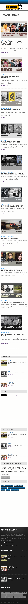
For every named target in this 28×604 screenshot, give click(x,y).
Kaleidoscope (4, 300)
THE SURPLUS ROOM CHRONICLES (10, 110)
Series (16, 592)
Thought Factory (15, 490)
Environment (10, 360)
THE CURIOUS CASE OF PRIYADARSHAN (11, 270)
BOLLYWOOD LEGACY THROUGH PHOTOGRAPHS (10, 77)
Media (11, 485)
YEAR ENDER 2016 (9, 597)
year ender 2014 (5, 485)
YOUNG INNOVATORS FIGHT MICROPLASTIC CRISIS (17, 362)
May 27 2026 (10, 374)
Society (9, 487)
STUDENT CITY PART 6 (12, 383)
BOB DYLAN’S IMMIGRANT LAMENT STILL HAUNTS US (12, 334)
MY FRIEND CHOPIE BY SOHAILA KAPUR (16, 373)
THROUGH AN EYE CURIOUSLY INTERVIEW (12, 174)
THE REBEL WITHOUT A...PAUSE (9, 238)
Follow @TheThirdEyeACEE (13, 395)
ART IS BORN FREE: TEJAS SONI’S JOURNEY (12, 302)
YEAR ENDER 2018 (16, 487)
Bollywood (3, 268)
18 (16, 349)
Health (3, 490)
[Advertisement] (14, 412)
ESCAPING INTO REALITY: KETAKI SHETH (12, 206)
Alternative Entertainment (8, 172)
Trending (3, 140)
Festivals (3, 74)
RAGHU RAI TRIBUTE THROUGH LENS (11, 142)
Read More (4, 52)
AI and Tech (4, 487)
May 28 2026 (10, 365)
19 (18, 349)
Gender (8, 490)
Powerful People (5, 40)
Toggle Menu (14, 2)
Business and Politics (6, 108)
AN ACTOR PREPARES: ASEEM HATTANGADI (11, 43)
